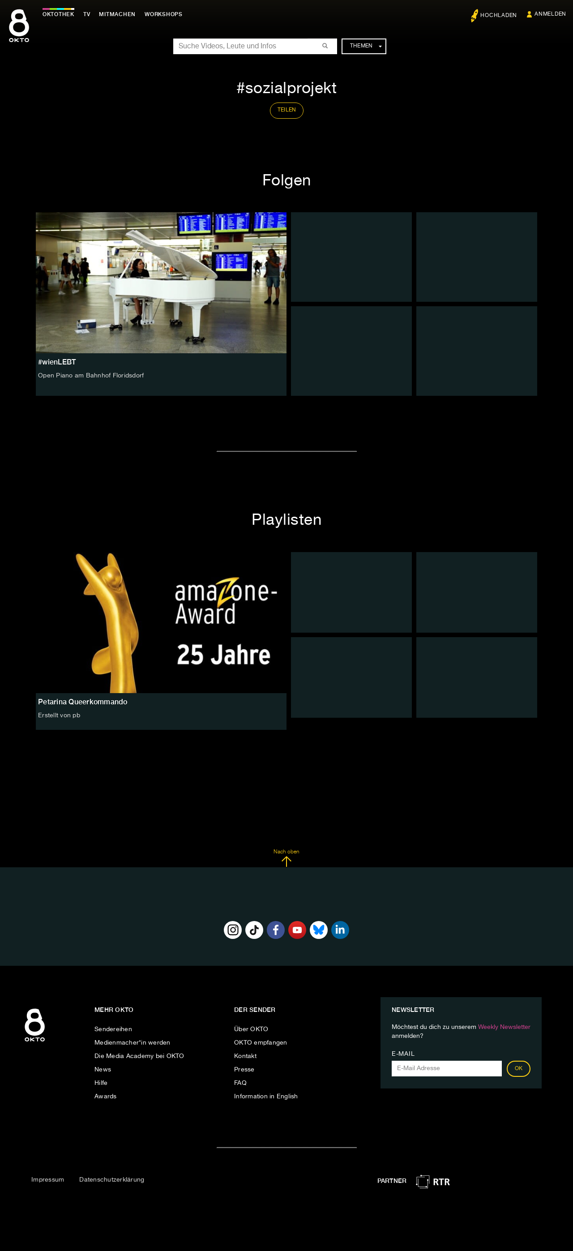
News (102, 1070)
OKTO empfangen (260, 1043)
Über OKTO (251, 1029)
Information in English (266, 1096)
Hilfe (100, 1083)
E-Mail (403, 1054)
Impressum (47, 1180)
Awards (105, 1096)
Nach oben (286, 858)
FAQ (240, 1083)
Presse (244, 1070)
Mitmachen (117, 14)
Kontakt (245, 1056)
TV (86, 14)
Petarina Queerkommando (83, 702)
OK (519, 1068)
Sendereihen (113, 1029)
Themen (366, 46)
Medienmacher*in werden (132, 1043)
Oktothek (58, 14)
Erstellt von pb (59, 715)
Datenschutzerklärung (111, 1180)
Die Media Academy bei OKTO (139, 1056)
